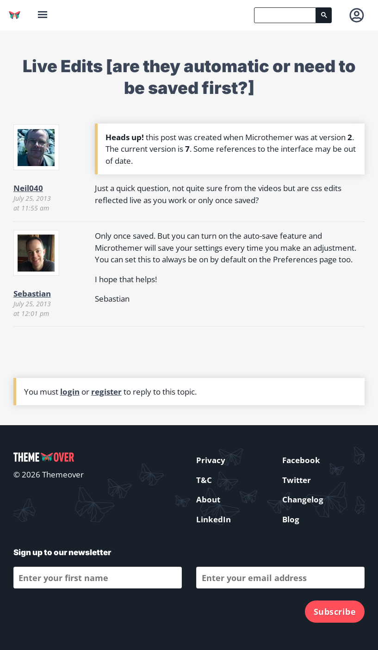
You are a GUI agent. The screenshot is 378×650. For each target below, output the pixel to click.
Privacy (210, 460)
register (106, 391)
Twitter (296, 480)
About (208, 499)
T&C (204, 480)
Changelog (302, 499)
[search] (285, 15)
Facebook (301, 460)
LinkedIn (213, 519)
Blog (290, 519)
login (70, 391)
